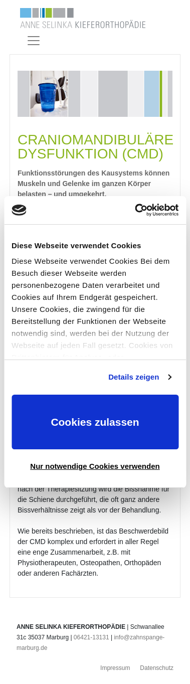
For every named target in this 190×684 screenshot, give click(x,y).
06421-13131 (91, 637)
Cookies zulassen (95, 422)
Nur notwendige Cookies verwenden (94, 466)
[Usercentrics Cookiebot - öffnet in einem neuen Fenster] (135, 210)
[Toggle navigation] (33, 40)
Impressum (115, 667)
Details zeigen (133, 377)
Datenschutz (156, 667)
